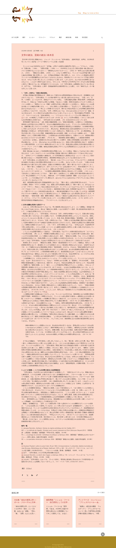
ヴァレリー (42, 37)
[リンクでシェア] (37, 475)
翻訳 (60, 37)
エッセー (32, 37)
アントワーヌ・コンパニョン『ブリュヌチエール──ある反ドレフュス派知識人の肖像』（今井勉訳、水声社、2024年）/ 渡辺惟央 (89, 501)
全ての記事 (15, 37)
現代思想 (85, 37)
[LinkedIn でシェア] (32, 475)
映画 (76, 37)
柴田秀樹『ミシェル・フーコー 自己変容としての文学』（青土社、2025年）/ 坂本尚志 (57, 501)
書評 (23, 37)
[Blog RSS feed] (103, 534)
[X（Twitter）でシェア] (27, 475)
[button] (102, 37)
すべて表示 (101, 492)
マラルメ (52, 37)
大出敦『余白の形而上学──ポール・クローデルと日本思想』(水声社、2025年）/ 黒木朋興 (25, 501)
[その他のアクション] (93, 51)
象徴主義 (68, 37)
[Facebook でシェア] (22, 475)
